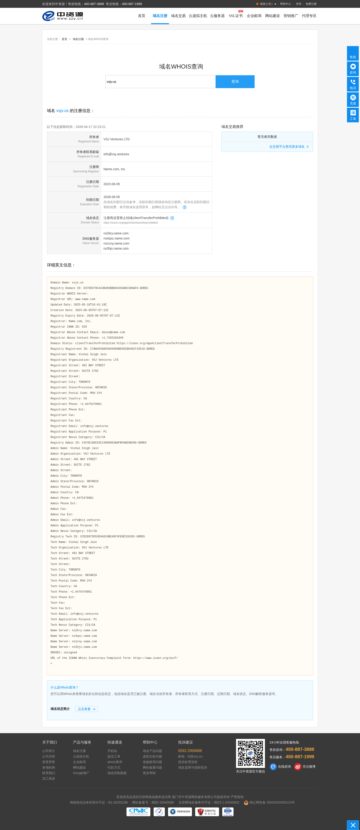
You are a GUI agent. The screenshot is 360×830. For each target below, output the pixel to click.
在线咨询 (280, 766)
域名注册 (160, 16)
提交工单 (113, 756)
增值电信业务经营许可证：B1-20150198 (99, 802)
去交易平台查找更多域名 (289, 146)
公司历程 (48, 756)
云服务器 (217, 16)
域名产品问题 (152, 751)
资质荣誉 (48, 762)
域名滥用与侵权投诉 (192, 767)
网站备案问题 (152, 767)
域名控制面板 (117, 773)
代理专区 (309, 16)
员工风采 (48, 778)
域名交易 (178, 16)
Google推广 (81, 773)
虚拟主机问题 (152, 756)
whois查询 (114, 762)
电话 (353, 84)
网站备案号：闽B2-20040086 (153, 802)
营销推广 (291, 16)
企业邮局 (254, 16)
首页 (141, 16)
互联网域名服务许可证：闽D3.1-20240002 (209, 802)
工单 (353, 115)
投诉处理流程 (187, 762)
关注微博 (304, 766)
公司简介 (48, 751)
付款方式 (113, 767)
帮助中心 (285, 4)
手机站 (112, 751)
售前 (353, 53)
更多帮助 (149, 773)
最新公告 (266, 4)
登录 (298, 4)
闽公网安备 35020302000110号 (269, 802)
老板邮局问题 (152, 762)
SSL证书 (236, 16)
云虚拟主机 (198, 16)
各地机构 (48, 767)
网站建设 (272, 16)
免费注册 (311, 4)
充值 (353, 99)
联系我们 (48, 773)
